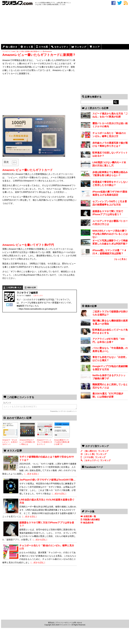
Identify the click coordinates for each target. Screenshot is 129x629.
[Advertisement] (65, 25)
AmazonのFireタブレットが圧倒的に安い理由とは (27, 442)
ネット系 (28, 47)
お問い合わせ (77, 623)
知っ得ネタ (11, 47)
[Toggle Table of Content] (13, 162)
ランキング (80, 47)
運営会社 (51, 623)
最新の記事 (31, 288)
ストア (96, 47)
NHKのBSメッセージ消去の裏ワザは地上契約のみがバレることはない (110, 234)
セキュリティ (61, 47)
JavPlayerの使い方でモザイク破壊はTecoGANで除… (47, 479)
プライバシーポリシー (63, 623)
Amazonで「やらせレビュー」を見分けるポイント (10, 442)
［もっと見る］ (120, 259)
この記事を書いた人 (13, 288)
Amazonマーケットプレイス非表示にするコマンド (44, 442)
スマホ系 (43, 47)
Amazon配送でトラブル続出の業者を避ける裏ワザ (61, 442)
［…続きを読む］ (31, 474)
